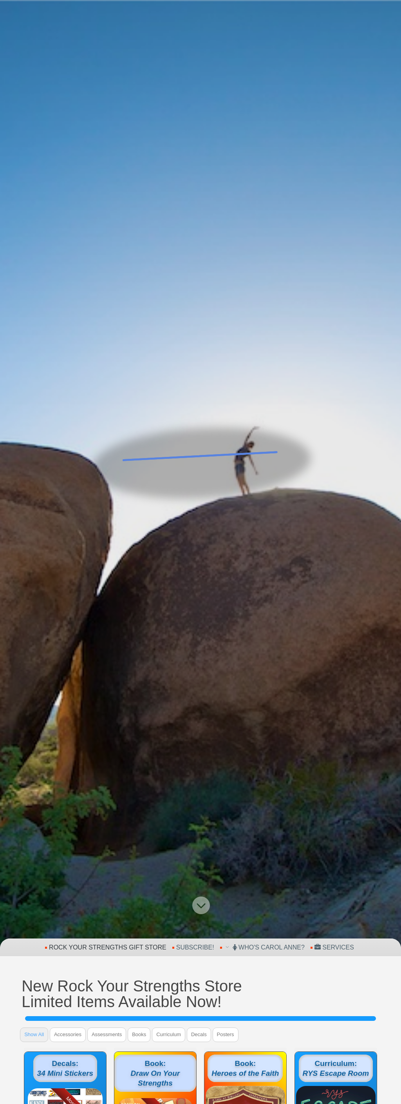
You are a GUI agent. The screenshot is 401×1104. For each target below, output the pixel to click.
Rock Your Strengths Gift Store (107, 947)
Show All (34, 1034)
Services (334, 947)
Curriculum (168, 1034)
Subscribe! (195, 947)
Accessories (67, 1034)
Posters (225, 1034)
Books (139, 1034)
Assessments (107, 1034)
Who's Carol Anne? (269, 947)
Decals (199, 1034)
